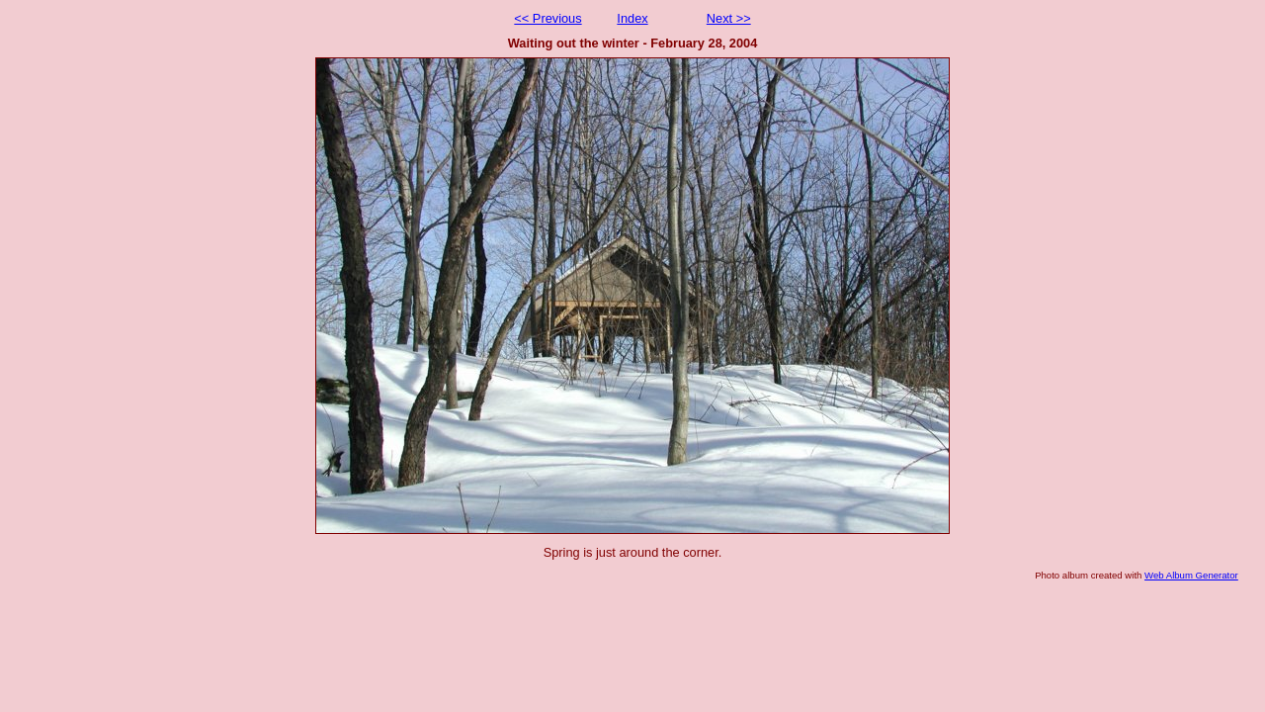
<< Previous (547, 18)
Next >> (729, 18)
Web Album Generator (1191, 575)
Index (632, 18)
